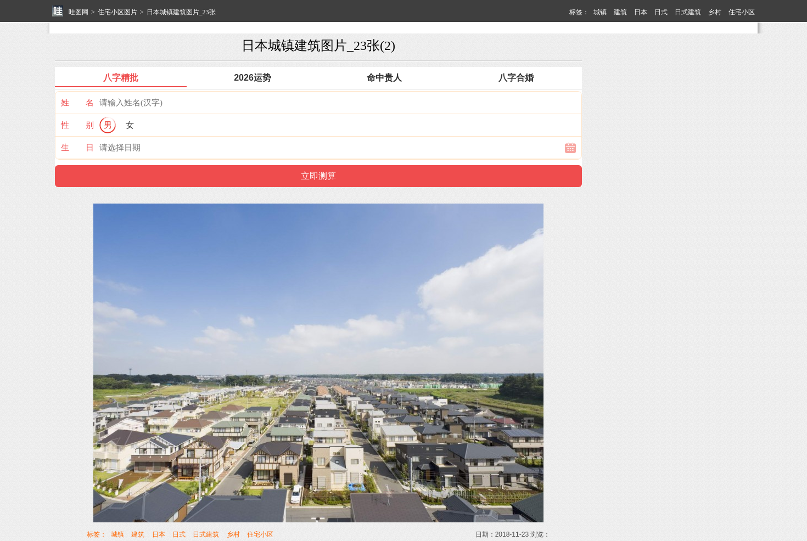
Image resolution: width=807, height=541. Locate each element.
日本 (640, 12)
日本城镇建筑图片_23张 (181, 12)
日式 (661, 12)
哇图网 (78, 12)
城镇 (600, 12)
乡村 (714, 12)
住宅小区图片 (117, 12)
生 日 (77, 147)
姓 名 (77, 102)
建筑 (620, 12)
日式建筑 (688, 12)
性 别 (77, 124)
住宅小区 (741, 12)
